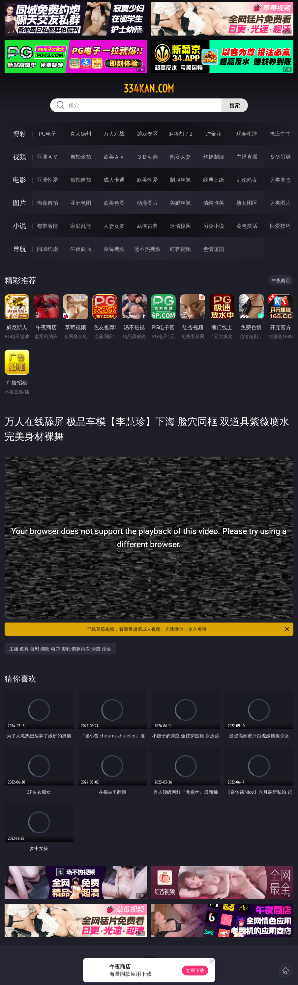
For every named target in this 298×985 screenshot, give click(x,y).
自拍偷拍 (80, 156)
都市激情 (47, 225)
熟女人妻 (180, 156)
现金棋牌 (246, 133)
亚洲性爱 (47, 179)
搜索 (234, 105)
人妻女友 (114, 225)
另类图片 (280, 202)
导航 (19, 248)
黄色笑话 (246, 225)
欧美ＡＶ (114, 156)
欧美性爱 (147, 179)
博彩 (19, 133)
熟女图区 (246, 202)
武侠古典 (147, 225)
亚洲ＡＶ (47, 156)
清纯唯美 (213, 202)
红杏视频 (180, 249)
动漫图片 (147, 202)
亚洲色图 (80, 202)
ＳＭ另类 (280, 156)
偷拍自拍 (80, 179)
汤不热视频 (147, 249)
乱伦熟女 (246, 179)
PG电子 (47, 133)
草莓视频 (114, 249)
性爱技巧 (280, 225)
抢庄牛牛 (280, 133)
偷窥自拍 (47, 202)
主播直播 (246, 156)
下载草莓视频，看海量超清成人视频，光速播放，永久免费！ (188, 629)
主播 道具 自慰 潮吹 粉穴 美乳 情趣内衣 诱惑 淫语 (60, 649)
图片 (19, 202)
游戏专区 (147, 133)
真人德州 (80, 133)
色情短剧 (213, 249)
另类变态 (280, 179)
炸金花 (214, 133)
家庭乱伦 (80, 225)
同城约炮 (47, 249)
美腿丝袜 (180, 202)
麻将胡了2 (180, 133)
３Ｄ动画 (147, 156)
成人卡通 (114, 179)
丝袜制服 (213, 156)
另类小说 (213, 225)
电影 (19, 179)
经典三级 (213, 179)
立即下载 (195, 970)
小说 (19, 225)
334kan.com (149, 88)
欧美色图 (114, 202)
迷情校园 (180, 225)
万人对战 (114, 133)
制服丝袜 (180, 179)
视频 (19, 156)
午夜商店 (80, 249)
